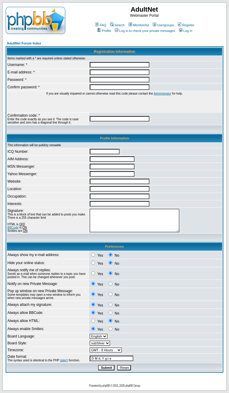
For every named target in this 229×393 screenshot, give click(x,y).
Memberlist (139, 25)
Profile (104, 31)
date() (64, 360)
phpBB (106, 385)
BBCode (12, 227)
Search (117, 25)
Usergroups (163, 25)
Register (186, 25)
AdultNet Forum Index (24, 43)
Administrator (162, 93)
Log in (185, 31)
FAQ (100, 25)
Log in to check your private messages (145, 31)
